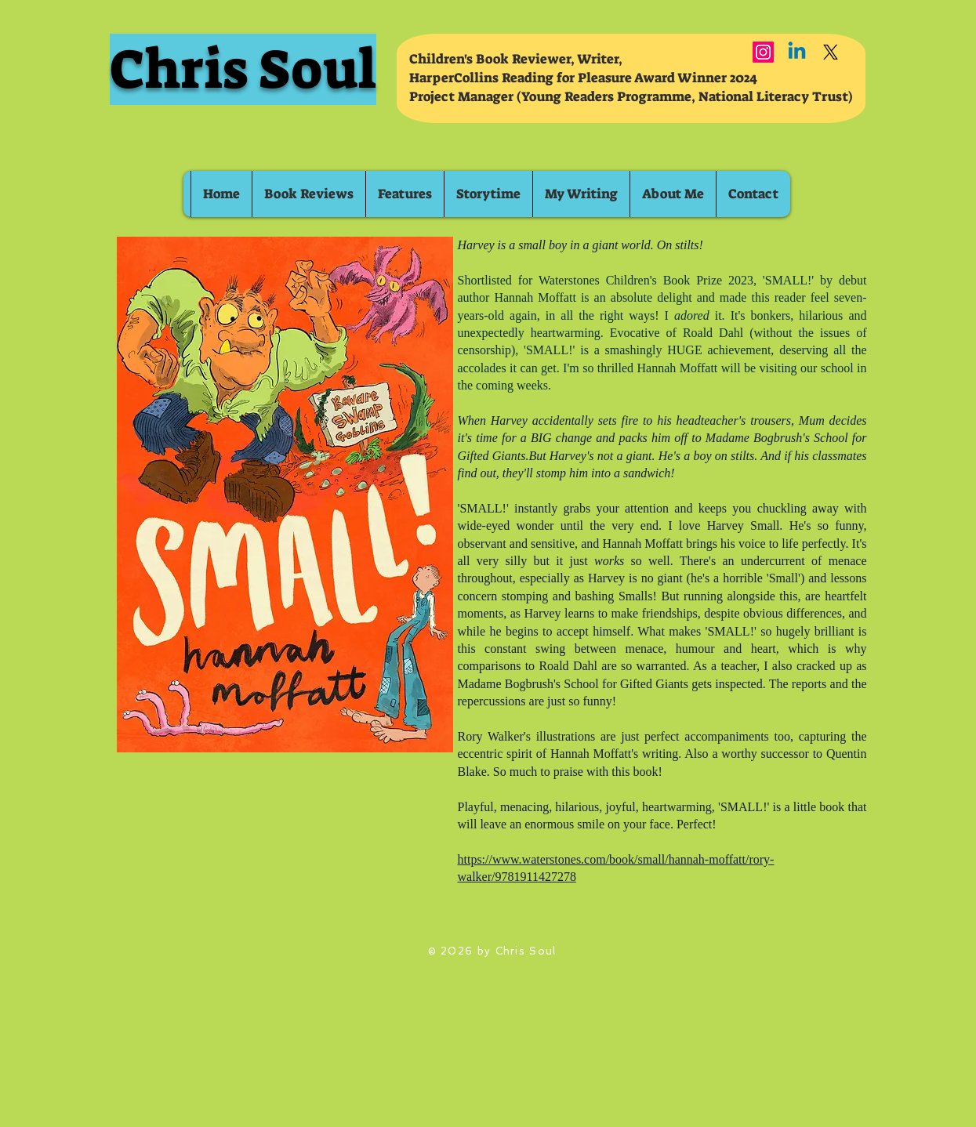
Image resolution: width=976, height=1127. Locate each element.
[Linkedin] (796, 52)
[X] (830, 52)
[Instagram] (763, 52)
